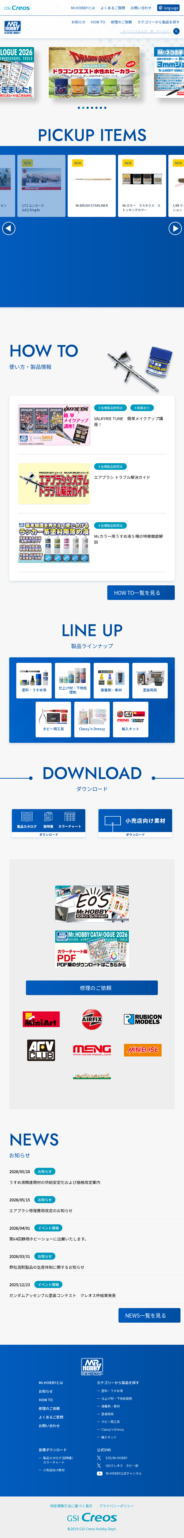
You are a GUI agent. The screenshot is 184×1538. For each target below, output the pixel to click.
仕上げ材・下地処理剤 (116, 1398)
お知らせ (78, 22)
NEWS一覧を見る (145, 1315)
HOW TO (98, 22)
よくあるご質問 (112, 7)
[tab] (79, 108)
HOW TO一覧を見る (137, 592)
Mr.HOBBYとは (83, 7)
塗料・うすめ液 (112, 1390)
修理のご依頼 (121, 22)
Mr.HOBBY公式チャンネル (124, 1473)
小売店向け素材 (54, 1470)
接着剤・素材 (110, 1406)
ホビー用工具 (110, 1421)
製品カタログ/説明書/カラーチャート (58, 1460)
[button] (8, 228)
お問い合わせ (141, 7)
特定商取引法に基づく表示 (71, 1505)
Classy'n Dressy (112, 1429)
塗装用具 (107, 1414)
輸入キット (109, 1437)
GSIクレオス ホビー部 (122, 1465)
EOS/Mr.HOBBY (116, 1458)
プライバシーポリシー (116, 1505)
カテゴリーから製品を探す (118, 1382)
